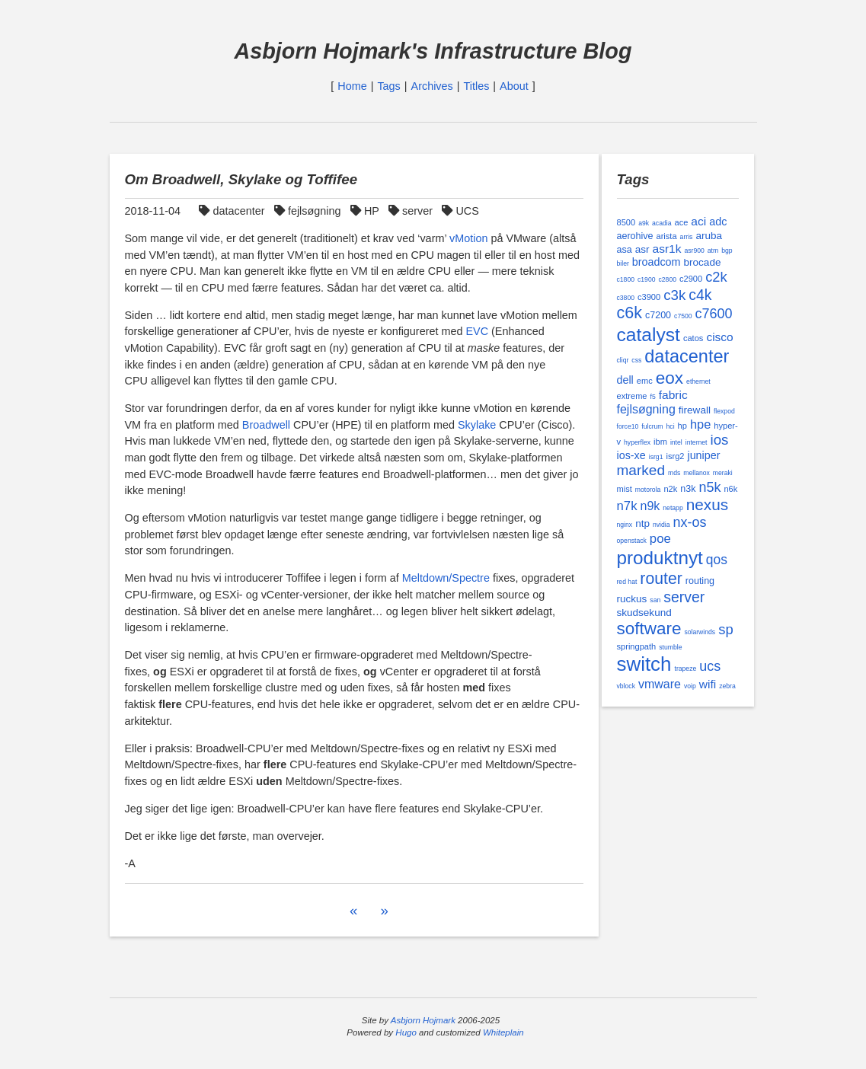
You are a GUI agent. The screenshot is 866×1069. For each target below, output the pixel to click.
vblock (626, 686)
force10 (628, 426)
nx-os (689, 522)
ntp (642, 523)
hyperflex (637, 442)
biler (623, 263)
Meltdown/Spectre (446, 578)
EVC (476, 331)
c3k (674, 295)
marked (641, 470)
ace (681, 222)
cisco (719, 336)
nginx (625, 524)
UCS (462, 211)
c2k (716, 277)
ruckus (632, 599)
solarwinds (699, 632)
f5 (653, 396)
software (649, 628)
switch (644, 664)
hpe (700, 424)
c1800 (626, 279)
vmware (659, 684)
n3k (687, 488)
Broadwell (266, 425)
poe (660, 538)
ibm (660, 441)
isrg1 (656, 457)
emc (645, 380)
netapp (672, 508)
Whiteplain (503, 1032)
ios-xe (631, 455)
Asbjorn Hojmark (423, 1020)
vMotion (468, 238)
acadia (661, 223)
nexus (707, 504)
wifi (707, 684)
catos (693, 338)
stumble (670, 647)
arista (667, 236)
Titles (477, 86)
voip (690, 686)
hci (670, 426)
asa (624, 249)
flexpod (724, 411)
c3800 (626, 298)
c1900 (647, 279)
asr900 (694, 250)
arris (686, 237)
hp (682, 425)
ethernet (698, 381)
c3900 (649, 297)
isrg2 (675, 456)
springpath (637, 646)
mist (624, 488)
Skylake (477, 425)
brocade (702, 262)
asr (642, 249)
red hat (627, 582)
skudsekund (644, 612)
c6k (629, 313)
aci (698, 221)
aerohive (635, 236)
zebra (727, 686)
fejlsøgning (309, 211)
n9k (650, 505)
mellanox (696, 473)
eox (669, 378)
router (661, 578)
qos (716, 559)
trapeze (685, 668)
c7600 (714, 313)
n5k (709, 487)
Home (351, 86)
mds (674, 473)
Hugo (406, 1032)
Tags (388, 86)
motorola (648, 489)
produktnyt (660, 557)
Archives (432, 86)
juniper (703, 455)
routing (699, 581)
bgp (726, 250)
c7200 (658, 315)
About (514, 86)
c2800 (668, 279)
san (655, 600)
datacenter (233, 211)
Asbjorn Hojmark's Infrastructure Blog (432, 51)
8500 (626, 222)
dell (625, 380)
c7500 (683, 316)
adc (718, 221)
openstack (632, 540)
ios (720, 440)
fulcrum (652, 426)
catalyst (648, 334)
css (636, 360)
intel (676, 442)
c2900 (690, 278)
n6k (730, 488)
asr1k (667, 248)
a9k (643, 223)
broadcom (656, 262)
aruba (708, 235)
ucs (710, 666)
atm (713, 250)
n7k (627, 506)
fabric (673, 394)
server (412, 211)
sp (725, 629)
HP (366, 211)
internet (696, 442)
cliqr (623, 360)
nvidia (661, 524)
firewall (695, 410)
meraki (723, 473)
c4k (700, 294)
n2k (670, 488)
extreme (632, 395)
